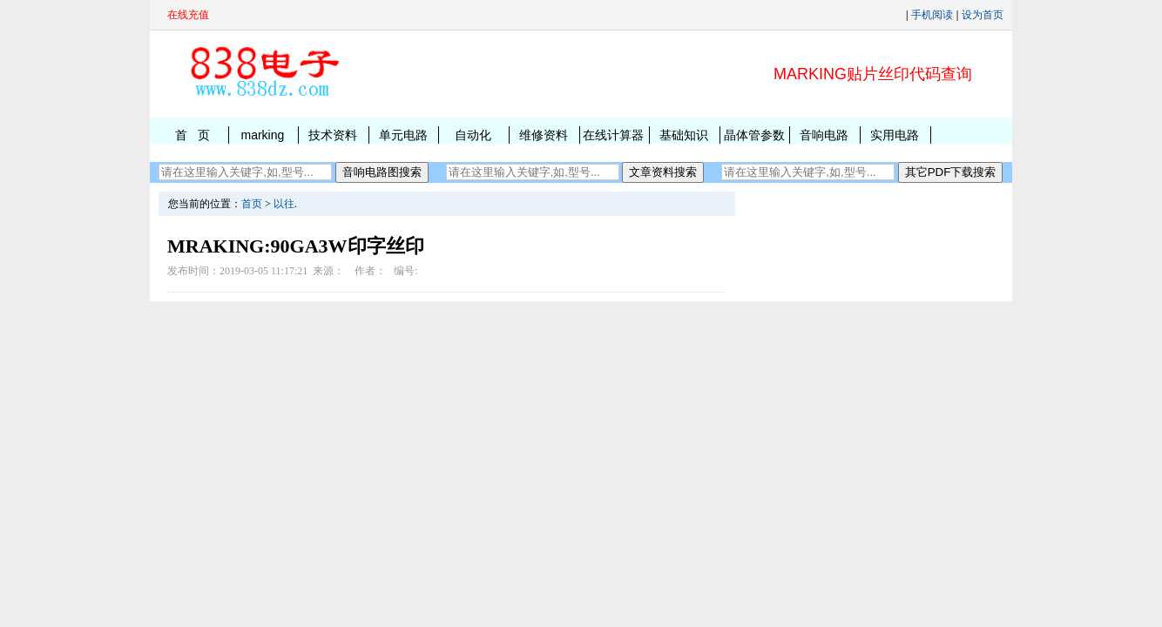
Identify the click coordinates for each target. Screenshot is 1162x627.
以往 (284, 204)
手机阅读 (932, 15)
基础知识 (683, 135)
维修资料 (543, 135)
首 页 (192, 135)
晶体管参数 (754, 135)
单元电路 (403, 135)
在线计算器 (613, 135)
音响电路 (824, 135)
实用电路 (894, 135)
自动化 (473, 135)
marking (262, 135)
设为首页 (982, 15)
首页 (251, 204)
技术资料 (332, 135)
